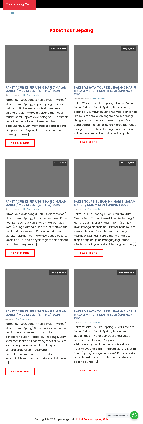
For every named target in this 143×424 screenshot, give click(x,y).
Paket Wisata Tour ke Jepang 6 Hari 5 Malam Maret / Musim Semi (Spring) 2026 (105, 91)
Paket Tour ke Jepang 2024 (92, 419)
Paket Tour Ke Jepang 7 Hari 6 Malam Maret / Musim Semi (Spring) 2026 (36, 313)
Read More (20, 143)
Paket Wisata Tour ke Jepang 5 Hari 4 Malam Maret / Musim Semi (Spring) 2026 (105, 315)
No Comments (31, 95)
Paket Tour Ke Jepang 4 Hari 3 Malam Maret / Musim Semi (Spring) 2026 (104, 203)
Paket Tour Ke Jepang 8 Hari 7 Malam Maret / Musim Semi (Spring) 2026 (36, 89)
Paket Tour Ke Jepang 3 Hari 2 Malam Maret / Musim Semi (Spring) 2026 (36, 203)
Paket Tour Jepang (71, 30)
